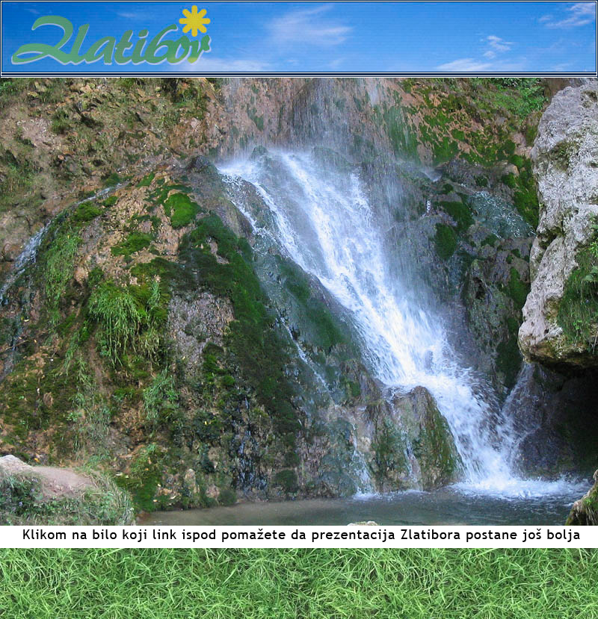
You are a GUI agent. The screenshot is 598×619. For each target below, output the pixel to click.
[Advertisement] (299, 584)
